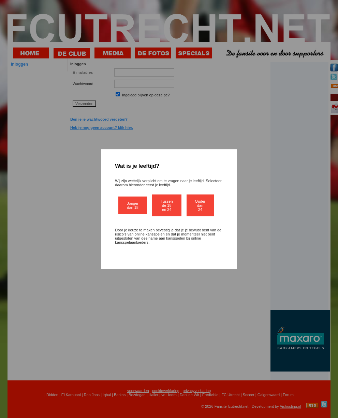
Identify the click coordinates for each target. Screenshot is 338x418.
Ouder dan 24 (200, 205)
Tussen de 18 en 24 (167, 205)
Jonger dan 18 (132, 205)
